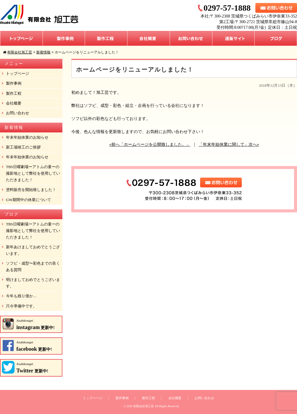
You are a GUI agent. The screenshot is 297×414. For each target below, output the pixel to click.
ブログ (276, 38)
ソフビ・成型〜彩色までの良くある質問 (33, 266)
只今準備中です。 (21, 306)
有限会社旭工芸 (143, 406)
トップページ (21, 38)
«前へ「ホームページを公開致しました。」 (149, 144)
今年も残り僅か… (21, 296)
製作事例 (64, 38)
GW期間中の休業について (28, 199)
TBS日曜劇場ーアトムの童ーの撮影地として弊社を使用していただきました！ (33, 173)
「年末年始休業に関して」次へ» (229, 144)
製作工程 (106, 38)
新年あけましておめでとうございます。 (33, 250)
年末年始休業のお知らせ (27, 137)
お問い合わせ (191, 38)
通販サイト (233, 38)
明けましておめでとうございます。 (33, 282)
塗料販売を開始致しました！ (31, 189)
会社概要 (148, 38)
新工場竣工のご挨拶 (23, 147)
